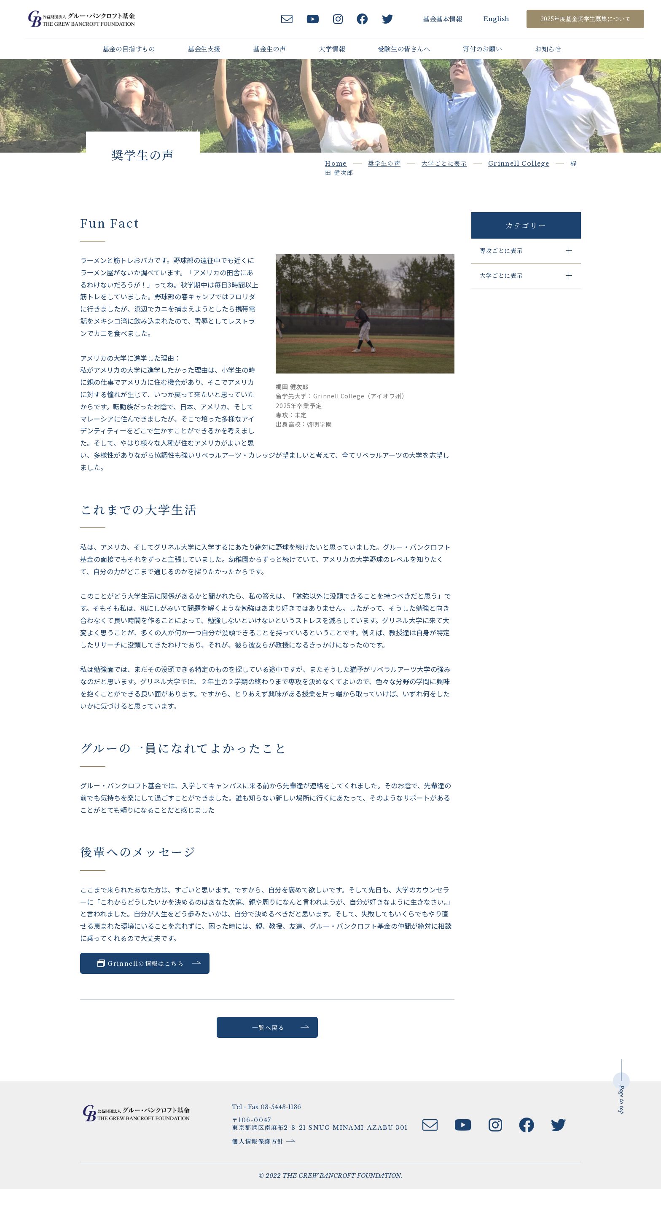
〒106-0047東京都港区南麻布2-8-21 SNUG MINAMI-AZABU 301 (326, 1146)
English (488, 19)
